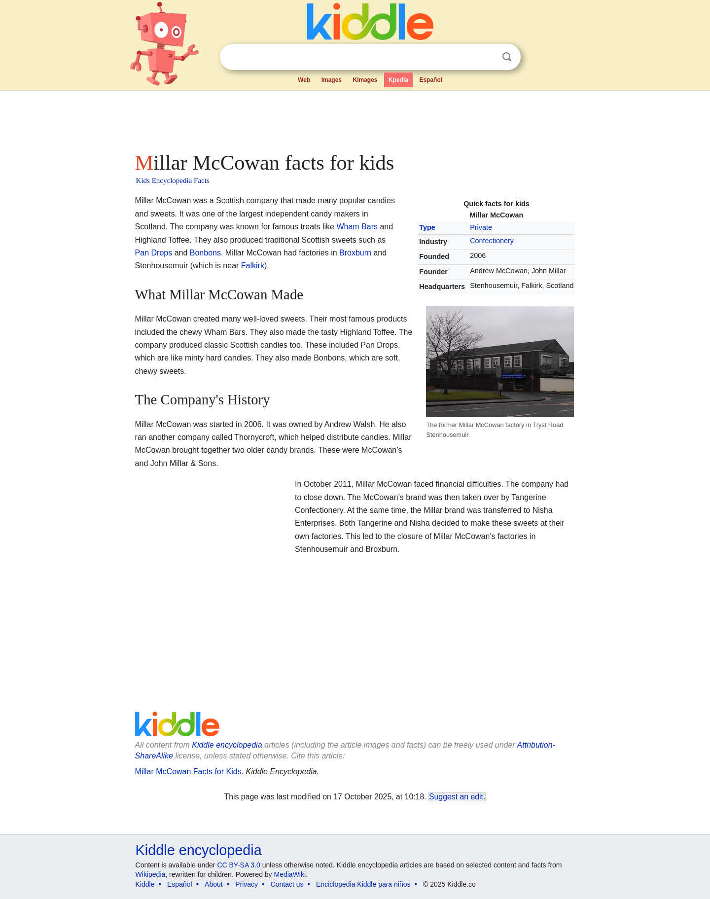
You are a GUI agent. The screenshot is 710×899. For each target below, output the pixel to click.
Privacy (246, 884)
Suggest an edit (456, 796)
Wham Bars (357, 226)
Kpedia (398, 79)
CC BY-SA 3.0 (238, 865)
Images (331, 79)
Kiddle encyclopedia (199, 850)
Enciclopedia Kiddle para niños (363, 884)
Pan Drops (154, 253)
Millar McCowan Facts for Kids (188, 771)
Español (430, 79)
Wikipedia (151, 874)
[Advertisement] (354, 118)
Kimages (365, 79)
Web (304, 79)
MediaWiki (290, 874)
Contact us (287, 884)
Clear (486, 57)
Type (427, 227)
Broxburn (355, 253)
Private (481, 227)
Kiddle (145, 884)
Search (507, 57)
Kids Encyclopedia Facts (173, 180)
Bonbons (205, 253)
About (214, 884)
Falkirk (252, 265)
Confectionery (492, 241)
